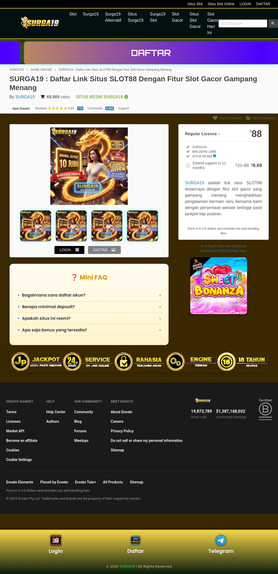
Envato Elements (19, 482)
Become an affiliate (21, 441)
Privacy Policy (122, 431)
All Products (113, 482)
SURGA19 (17, 69)
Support (123, 108)
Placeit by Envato (54, 482)
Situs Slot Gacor (195, 20)
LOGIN (245, 4)
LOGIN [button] (65, 250)
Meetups (81, 441)
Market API (15, 431)
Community (83, 412)
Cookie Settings (19, 460)
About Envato (121, 412)
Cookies (12, 450)
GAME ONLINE (41, 69)
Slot (73, 14)
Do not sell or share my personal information (147, 441)
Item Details (21, 108)
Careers (117, 421)
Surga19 (91, 14)
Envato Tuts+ (85, 482)
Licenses (13, 421)
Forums (80, 431)
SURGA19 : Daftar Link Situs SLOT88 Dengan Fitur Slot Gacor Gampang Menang (115, 69)
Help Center (55, 412)
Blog (78, 421)
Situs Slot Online (221, 4)
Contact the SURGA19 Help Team (223, 251)
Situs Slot (195, 4)
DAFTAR (263, 4)
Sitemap (117, 450)
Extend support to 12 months (227, 165)
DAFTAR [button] (100, 250)
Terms (11, 412)
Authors (52, 421)
